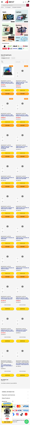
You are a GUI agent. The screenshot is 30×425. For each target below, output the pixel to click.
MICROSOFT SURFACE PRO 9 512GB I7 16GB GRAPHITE (22, 361)
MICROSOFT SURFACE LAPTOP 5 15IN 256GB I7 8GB (7, 362)
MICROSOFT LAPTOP (6, 81)
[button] (2, 73)
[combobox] (14, 5)
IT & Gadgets (8, 7)
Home (2, 7)
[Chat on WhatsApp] (27, 422)
